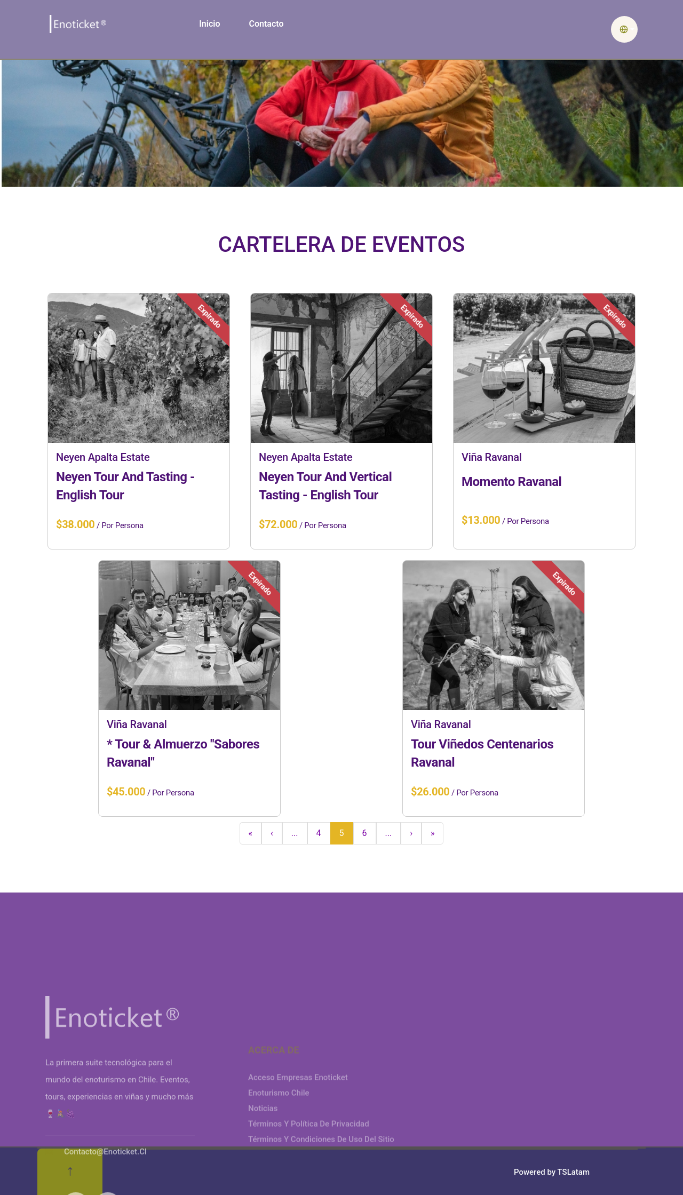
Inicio (209, 24)
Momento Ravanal (511, 481)
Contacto (266, 24)
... (294, 833)
